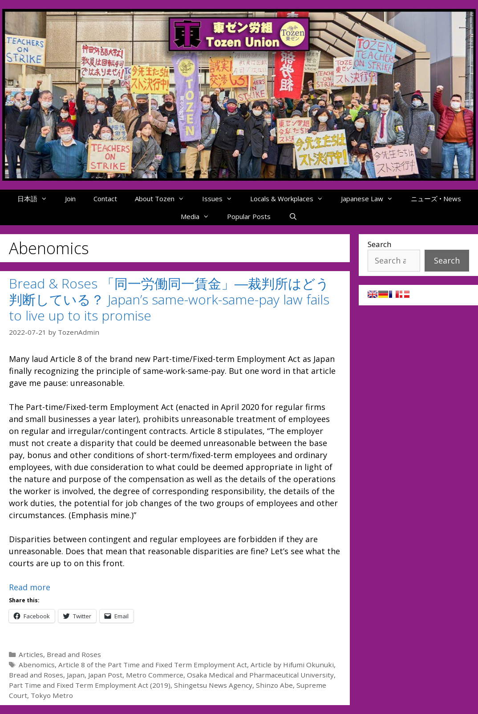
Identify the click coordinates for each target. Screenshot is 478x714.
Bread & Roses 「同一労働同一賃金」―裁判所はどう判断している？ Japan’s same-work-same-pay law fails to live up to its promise (169, 299)
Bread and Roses (74, 654)
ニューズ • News (436, 198)
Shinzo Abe (274, 685)
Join (70, 198)
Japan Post (105, 674)
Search (379, 244)
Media (199, 216)
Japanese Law (371, 198)
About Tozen (164, 198)
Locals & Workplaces (291, 198)
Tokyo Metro (52, 695)
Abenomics (37, 664)
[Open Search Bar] (293, 216)
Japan (76, 674)
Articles (31, 654)
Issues (221, 198)
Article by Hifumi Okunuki (292, 664)
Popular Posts (249, 216)
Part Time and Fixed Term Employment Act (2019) (89, 685)
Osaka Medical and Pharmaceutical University (260, 674)
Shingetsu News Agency (213, 685)
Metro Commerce (154, 674)
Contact (105, 198)
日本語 (36, 198)
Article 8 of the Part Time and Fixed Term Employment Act (152, 664)
